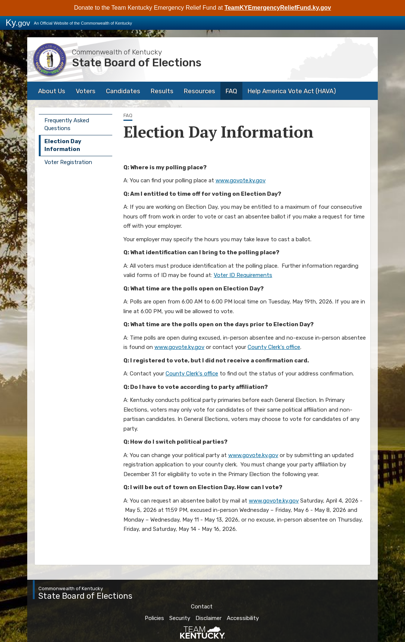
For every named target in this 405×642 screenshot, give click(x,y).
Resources (199, 91)
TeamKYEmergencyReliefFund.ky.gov (278, 7)
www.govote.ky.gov (241, 180)
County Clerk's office (274, 347)
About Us (51, 91)
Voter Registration (68, 162)
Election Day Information (62, 145)
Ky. (18, 23)
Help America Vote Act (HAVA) (292, 91)
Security (179, 618)
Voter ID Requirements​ (243, 275)
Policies (154, 618)
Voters (85, 91)
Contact (202, 606)
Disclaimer (208, 618)
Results (162, 91)
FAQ (231, 91)
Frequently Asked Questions (66, 124)
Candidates (123, 91)
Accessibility (243, 618)
